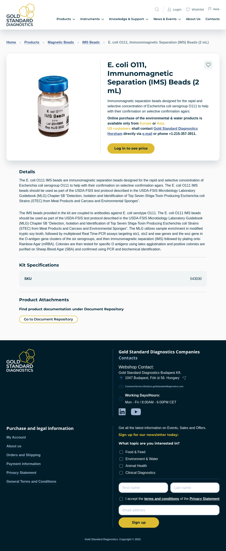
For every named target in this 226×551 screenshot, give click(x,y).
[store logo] (22, 14)
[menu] (131, 19)
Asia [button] (214, 9)
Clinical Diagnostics (140, 473)
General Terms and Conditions (31, 481)
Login (175, 10)
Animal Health (136, 466)
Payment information (23, 464)
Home (11, 42)
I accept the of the (172, 499)
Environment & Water (141, 459)
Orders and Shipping (23, 455)
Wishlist (195, 10)
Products (32, 42)
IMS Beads (91, 42)
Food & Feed (135, 452)
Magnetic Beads (61, 42)
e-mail (147, 134)
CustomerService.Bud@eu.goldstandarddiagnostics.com (154, 386)
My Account (16, 437)
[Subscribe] (139, 522)
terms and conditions (161, 499)
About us (13, 446)
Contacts (128, 358)
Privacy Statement (21, 473)
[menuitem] (66, 19)
